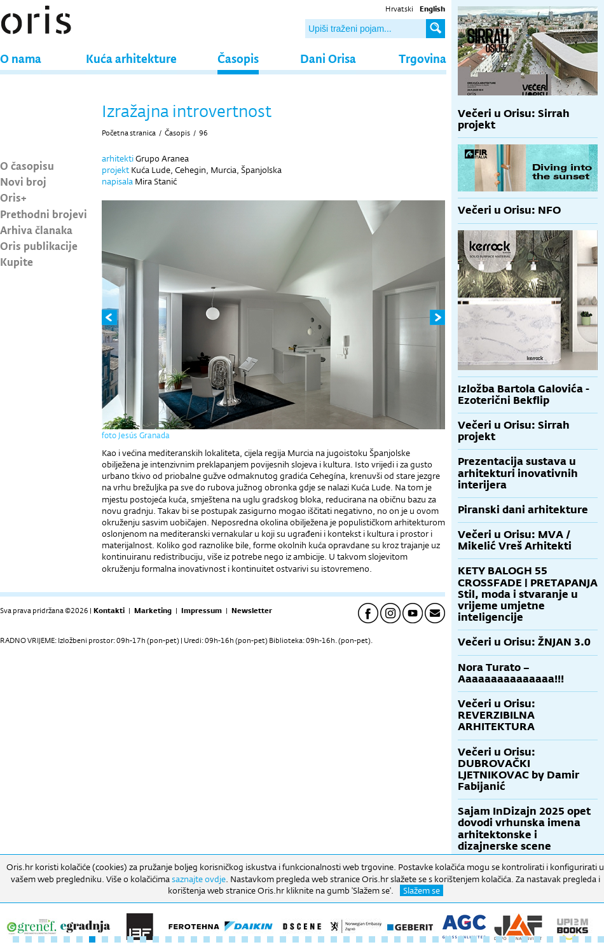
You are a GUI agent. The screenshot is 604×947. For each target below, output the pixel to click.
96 (203, 133)
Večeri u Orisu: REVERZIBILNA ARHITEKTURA (496, 715)
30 (384, 939)
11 (143, 939)
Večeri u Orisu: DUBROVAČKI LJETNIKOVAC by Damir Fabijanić (518, 769)
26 (334, 939)
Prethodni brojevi (43, 213)
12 (156, 939)
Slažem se (421, 890)
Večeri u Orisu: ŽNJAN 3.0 (524, 642)
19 (245, 939)
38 (486, 939)
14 (181, 939)
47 (601, 939)
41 (524, 939)
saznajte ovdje (199, 879)
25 (321, 939)
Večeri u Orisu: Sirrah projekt (514, 119)
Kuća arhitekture (131, 58)
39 (499, 939)
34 (435, 939)
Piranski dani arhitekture (523, 509)
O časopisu (27, 165)
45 (575, 939)
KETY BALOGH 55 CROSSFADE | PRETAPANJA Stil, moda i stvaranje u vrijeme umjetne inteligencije (528, 594)
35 (448, 939)
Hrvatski (399, 9)
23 (295, 939)
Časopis (238, 58)
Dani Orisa (328, 58)
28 (359, 939)
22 (283, 939)
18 (232, 939)
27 (346, 939)
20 (257, 939)
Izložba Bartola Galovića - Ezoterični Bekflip (523, 394)
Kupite (16, 261)
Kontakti (109, 610)
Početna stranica (129, 133)
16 (206, 939)
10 (130, 939)
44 (562, 939)
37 (473, 939)
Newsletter (251, 610)
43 (550, 939)
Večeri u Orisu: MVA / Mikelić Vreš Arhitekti (515, 540)
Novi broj (23, 181)
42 (537, 939)
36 (461, 939)
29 (372, 939)
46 (588, 939)
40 (512, 939)
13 (168, 939)
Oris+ (13, 197)
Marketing (153, 610)
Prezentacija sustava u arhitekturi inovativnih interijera (518, 473)
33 (423, 939)
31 (397, 939)
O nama (20, 58)
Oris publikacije (39, 245)
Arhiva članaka (36, 229)
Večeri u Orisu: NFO (509, 210)
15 (194, 939)
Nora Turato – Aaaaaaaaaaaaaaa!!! (511, 673)
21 (270, 939)
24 (308, 939)
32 (410, 939)
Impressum (201, 610)
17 (219, 939)
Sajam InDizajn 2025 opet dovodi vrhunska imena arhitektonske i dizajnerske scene (524, 829)
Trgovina (422, 58)
